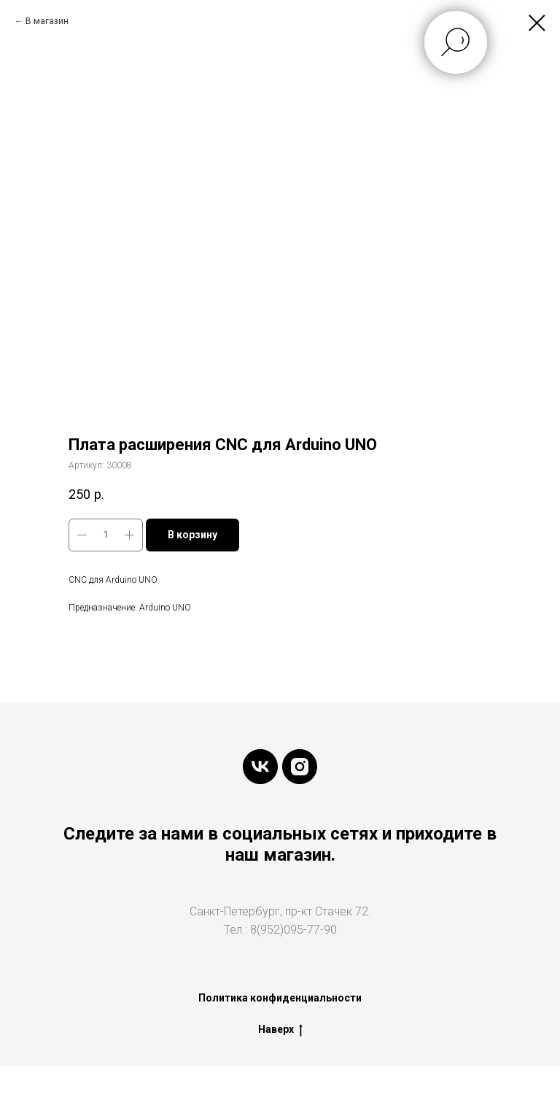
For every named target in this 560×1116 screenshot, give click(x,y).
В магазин (47, 21)
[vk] (260, 766)
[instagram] (299, 766)
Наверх (280, 1029)
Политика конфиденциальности (280, 998)
